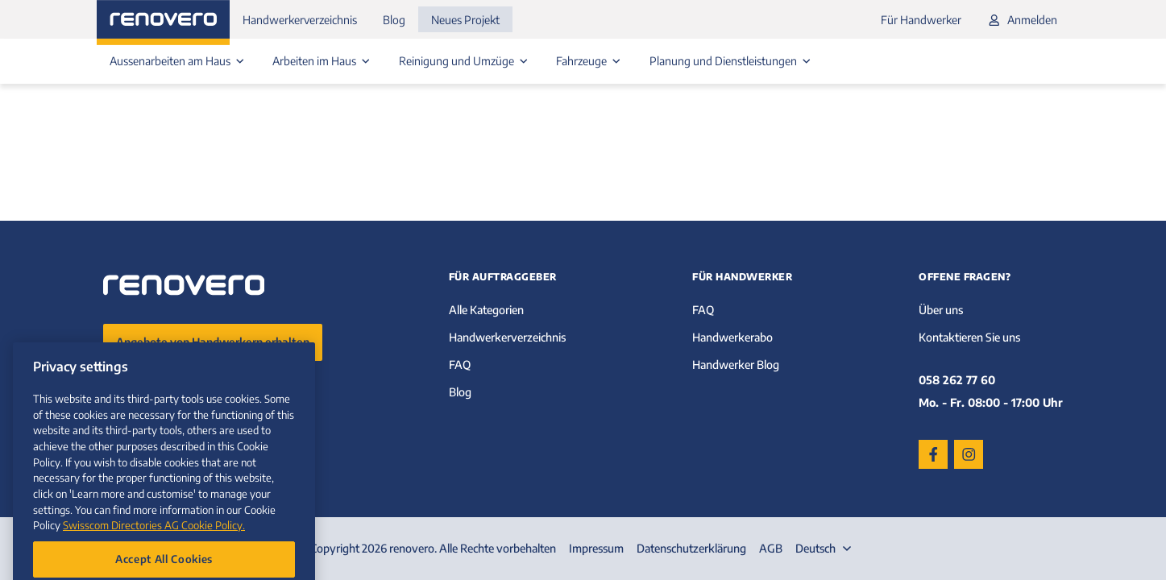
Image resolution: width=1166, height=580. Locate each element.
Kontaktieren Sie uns (969, 337)
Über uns (941, 310)
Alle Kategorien (486, 310)
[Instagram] (968, 454)
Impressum (596, 548)
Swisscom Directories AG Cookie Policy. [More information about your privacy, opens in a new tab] (154, 547)
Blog (394, 20)
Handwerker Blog (735, 364)
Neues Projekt (465, 20)
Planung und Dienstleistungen (731, 61)
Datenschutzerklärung (691, 548)
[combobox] (825, 548)
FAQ (460, 364)
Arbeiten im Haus (322, 61)
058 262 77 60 (957, 380)
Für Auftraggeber (503, 277)
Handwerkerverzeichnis (300, 20)
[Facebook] (933, 454)
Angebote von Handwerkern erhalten (212, 342)
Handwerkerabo (732, 337)
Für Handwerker (921, 20)
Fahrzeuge (590, 61)
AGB (770, 548)
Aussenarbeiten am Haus (178, 61)
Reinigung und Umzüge (465, 61)
